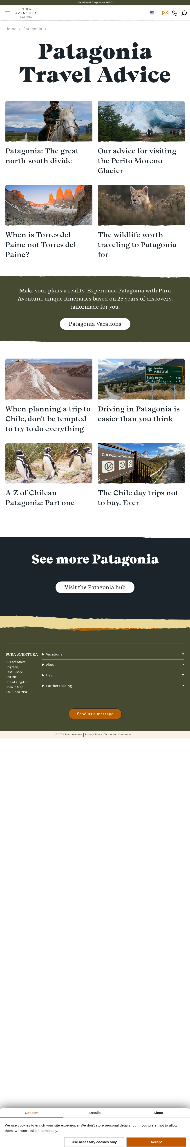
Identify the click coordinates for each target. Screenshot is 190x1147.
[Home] (26, 13)
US (153, 13)
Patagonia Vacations (95, 324)
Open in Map (14, 687)
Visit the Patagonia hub (95, 587)
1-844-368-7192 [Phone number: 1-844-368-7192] (174, 12)
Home (10, 29)
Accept (156, 1142)
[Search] (184, 12)
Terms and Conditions (117, 734)
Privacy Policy (93, 734)
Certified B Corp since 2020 (95, 2)
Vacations (54, 654)
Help (50, 675)
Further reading (59, 686)
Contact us (165, 13)
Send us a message (95, 714)
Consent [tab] (31, 1113)
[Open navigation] (7, 13)
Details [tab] (95, 1113)
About (51, 665)
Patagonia (32, 29)
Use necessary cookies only (94, 1142)
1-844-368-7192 (17, 692)
